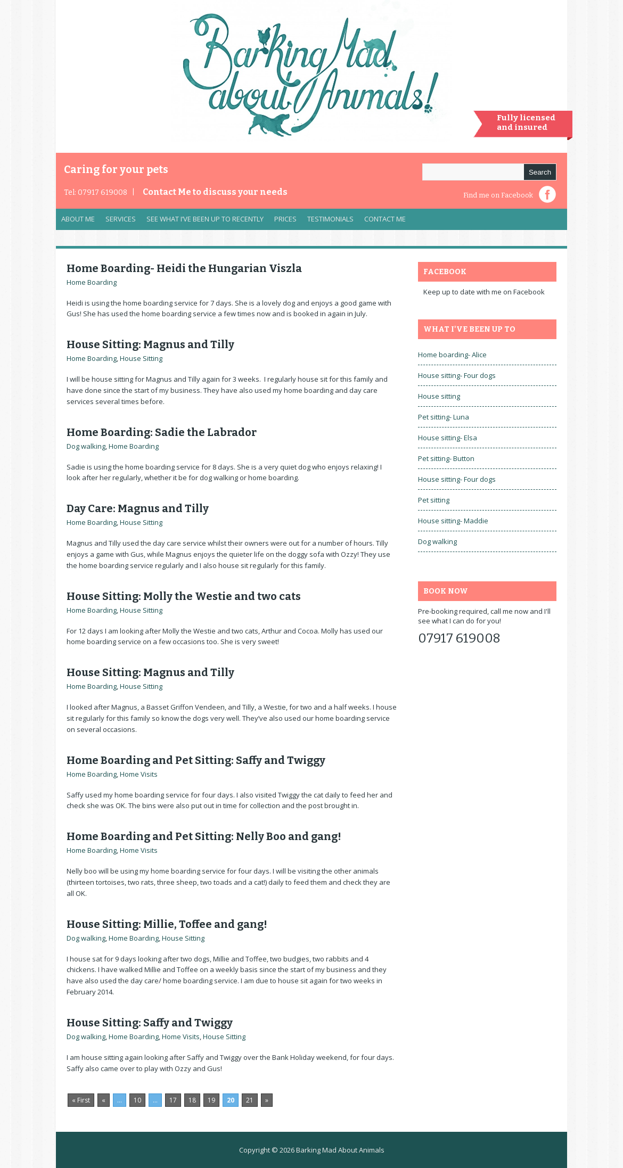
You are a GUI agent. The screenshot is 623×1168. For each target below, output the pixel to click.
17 (173, 1100)
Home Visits (139, 774)
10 (137, 1100)
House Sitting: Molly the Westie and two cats (184, 596)
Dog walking (86, 446)
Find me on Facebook (498, 195)
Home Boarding (92, 282)
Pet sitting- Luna (443, 417)
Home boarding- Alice (452, 354)
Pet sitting (433, 500)
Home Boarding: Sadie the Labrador (162, 432)
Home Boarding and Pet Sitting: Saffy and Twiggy (196, 760)
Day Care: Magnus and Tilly (138, 508)
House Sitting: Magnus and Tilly (150, 344)
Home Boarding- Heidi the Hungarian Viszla (184, 268)
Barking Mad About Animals (340, 1150)
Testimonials (330, 219)
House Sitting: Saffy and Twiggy (150, 1022)
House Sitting (141, 358)
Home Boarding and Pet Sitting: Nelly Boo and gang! (204, 836)
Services (118, 221)
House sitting (439, 396)
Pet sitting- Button (446, 458)
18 (192, 1100)
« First (81, 1100)
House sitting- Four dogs (457, 375)
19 (211, 1100)
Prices (285, 219)
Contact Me (215, 192)
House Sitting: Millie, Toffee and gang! (167, 924)
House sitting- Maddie (453, 520)
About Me (78, 219)
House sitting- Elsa (447, 437)
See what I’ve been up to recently (205, 219)
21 (249, 1100)
